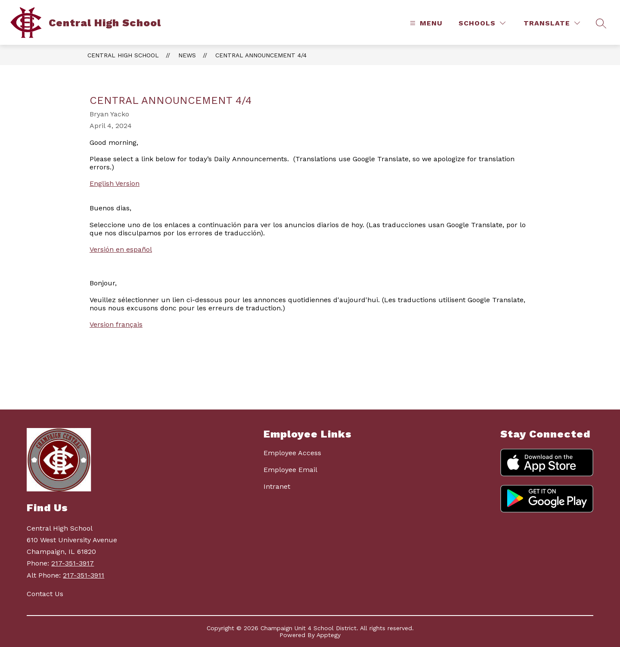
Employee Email (290, 470)
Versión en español (121, 249)
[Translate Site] (551, 23)
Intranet (277, 486)
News (187, 55)
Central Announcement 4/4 (261, 55)
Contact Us (45, 594)
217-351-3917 (72, 563)
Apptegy (328, 634)
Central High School (123, 55)
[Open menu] (425, 23)
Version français (116, 324)
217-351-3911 (83, 575)
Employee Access (292, 453)
